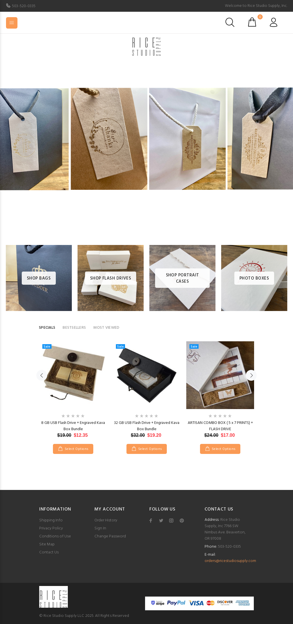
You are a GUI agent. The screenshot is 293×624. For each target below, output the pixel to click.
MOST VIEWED (106, 327)
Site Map (47, 544)
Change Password (110, 536)
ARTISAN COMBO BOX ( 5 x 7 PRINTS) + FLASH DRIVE (220, 426)
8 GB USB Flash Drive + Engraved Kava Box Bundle (73, 426)
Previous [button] (41, 375)
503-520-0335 (23, 6)
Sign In (100, 528)
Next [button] (251, 375)
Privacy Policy (51, 528)
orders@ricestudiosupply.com (230, 561)
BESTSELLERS (74, 327)
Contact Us (49, 552)
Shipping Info (51, 520)
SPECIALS (47, 327)
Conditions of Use (55, 536)
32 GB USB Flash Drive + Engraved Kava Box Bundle (146, 426)
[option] (146, 148)
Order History (105, 520)
